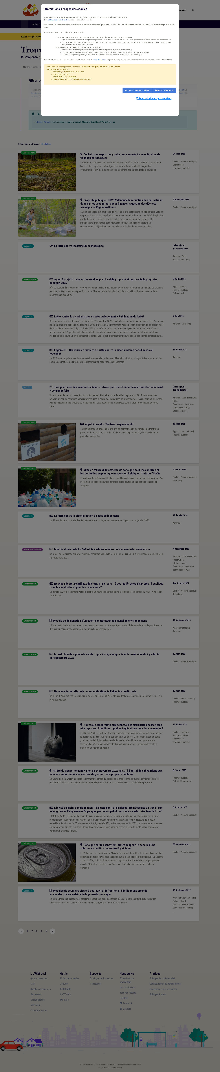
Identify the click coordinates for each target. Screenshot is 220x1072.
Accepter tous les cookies (137, 90)
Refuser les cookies (164, 90)
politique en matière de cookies (58, 20)
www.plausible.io (100, 60)
